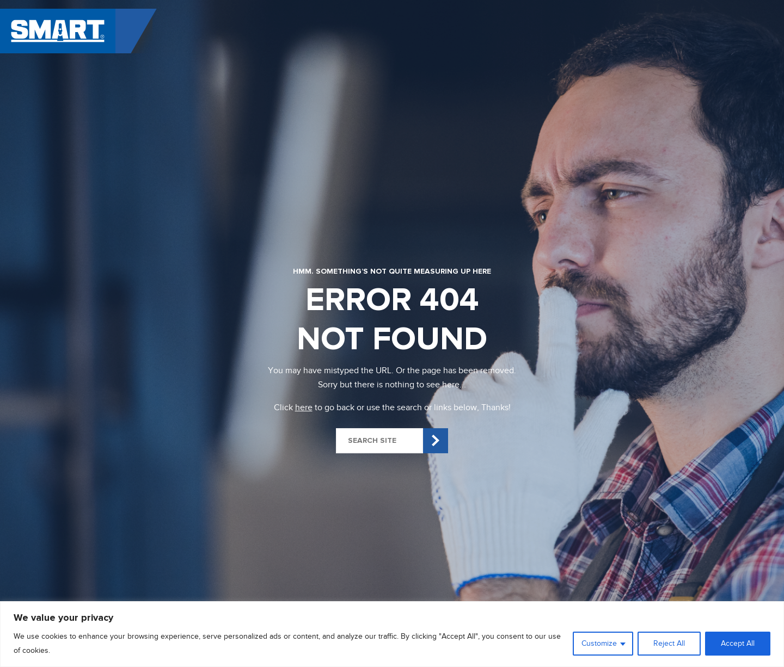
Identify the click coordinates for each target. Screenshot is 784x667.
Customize (599, 643)
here (304, 407)
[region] (392, 634)
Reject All (669, 643)
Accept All (738, 643)
